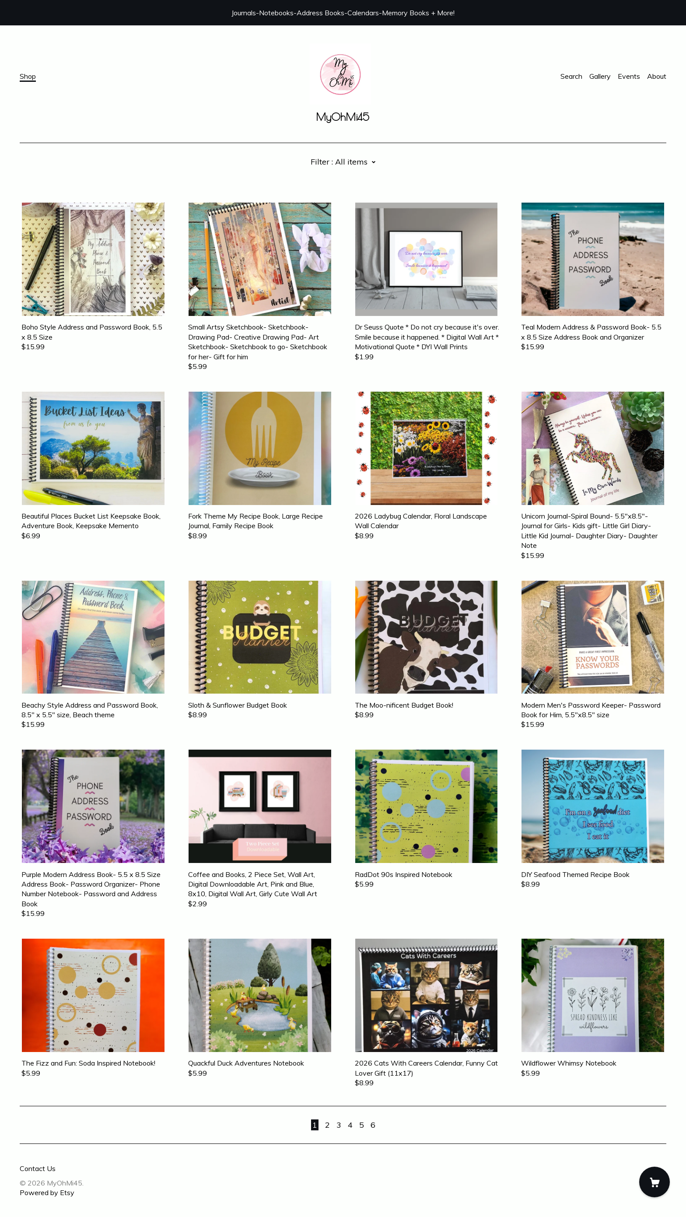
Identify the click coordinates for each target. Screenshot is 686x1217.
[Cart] (654, 1182)
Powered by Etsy (47, 1192)
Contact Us (38, 1168)
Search (571, 76)
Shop (28, 76)
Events (629, 76)
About (656, 76)
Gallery (600, 76)
